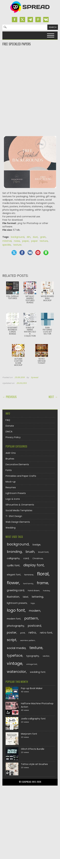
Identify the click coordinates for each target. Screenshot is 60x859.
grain (43, 237)
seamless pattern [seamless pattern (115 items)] (27, 640)
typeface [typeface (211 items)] (14, 655)
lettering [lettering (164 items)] (37, 597)
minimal (7, 241)
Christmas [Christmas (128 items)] (37, 558)
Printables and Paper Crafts (21, 476)
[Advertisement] (30, 59)
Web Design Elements (18, 522)
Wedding (11, 527)
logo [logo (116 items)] (33, 603)
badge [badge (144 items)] (36, 544)
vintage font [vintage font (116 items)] (31, 664)
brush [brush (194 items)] (30, 552)
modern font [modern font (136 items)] (14, 618)
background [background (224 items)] (18, 544)
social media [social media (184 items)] (16, 648)
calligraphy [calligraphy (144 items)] (13, 558)
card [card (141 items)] (26, 558)
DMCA (9, 431)
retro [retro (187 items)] (32, 633)
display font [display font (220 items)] (33, 565)
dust (35, 237)
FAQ (8, 420)
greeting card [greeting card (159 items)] (15, 590)
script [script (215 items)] (11, 640)
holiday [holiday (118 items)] (46, 590)
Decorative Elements (17, 464)
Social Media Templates (19, 510)
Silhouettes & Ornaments (20, 504)
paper (25, 241)
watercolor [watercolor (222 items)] (16, 671)
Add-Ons (11, 453)
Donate (10, 425)
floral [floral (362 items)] (43, 573)
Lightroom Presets (16, 493)
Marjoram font (29, 733)
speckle (6, 244)
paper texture (39, 241)
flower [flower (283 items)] (13, 583)
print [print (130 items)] (22, 632)
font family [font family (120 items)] (28, 583)
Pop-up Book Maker (32, 688)
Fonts (9, 470)
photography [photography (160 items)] (15, 626)
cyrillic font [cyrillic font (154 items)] (13, 565)
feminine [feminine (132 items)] (28, 574)
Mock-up (11, 481)
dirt (28, 237)
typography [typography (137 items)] (32, 656)
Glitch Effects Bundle (32, 749)
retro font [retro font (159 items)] (46, 633)
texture (17, 244)
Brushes (10, 458)
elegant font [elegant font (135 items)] (14, 574)
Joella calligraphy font (33, 718)
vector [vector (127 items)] (46, 656)
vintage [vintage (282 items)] (14, 663)
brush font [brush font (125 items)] (43, 552)
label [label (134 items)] (25, 596)
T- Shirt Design (14, 516)
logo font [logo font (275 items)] (16, 610)
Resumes (11, 487)
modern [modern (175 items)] (34, 611)
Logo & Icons (13, 499)
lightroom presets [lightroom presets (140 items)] (17, 603)
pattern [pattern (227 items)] (31, 618)
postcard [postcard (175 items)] (34, 626)
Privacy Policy (13, 437)
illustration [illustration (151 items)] (13, 596)
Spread (34, 377)
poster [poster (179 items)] (11, 633)
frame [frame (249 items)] (42, 582)
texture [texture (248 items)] (35, 647)
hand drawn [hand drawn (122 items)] (34, 590)
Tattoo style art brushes (34, 764)
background (17, 237)
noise (17, 241)
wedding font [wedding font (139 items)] (37, 672)
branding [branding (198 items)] (14, 551)
